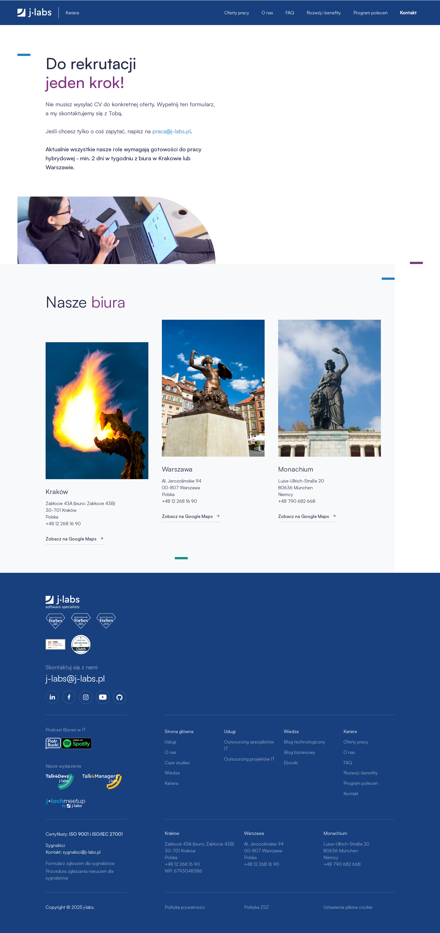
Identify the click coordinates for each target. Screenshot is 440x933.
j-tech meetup (60, 802)
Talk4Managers (97, 777)
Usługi (170, 742)
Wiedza (172, 773)
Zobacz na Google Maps (71, 539)
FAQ (289, 12)
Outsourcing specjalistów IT (249, 745)
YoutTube (103, 697)
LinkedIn (52, 697)
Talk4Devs (56, 777)
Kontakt (408, 12)
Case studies (177, 762)
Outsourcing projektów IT (249, 759)
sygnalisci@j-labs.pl (81, 852)
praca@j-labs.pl (171, 131)
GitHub (119, 697)
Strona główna (179, 731)
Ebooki (291, 762)
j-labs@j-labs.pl (75, 678)
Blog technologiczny (304, 742)
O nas (267, 12)
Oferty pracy (236, 12)
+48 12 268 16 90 (63, 523)
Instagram (86, 697)
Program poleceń (370, 12)
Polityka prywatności (185, 907)
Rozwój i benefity (324, 12)
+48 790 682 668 (296, 501)
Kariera (72, 12)
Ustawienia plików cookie (347, 907)
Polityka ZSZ (256, 907)
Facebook (69, 697)
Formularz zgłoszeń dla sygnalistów (80, 863)
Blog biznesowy (299, 752)
